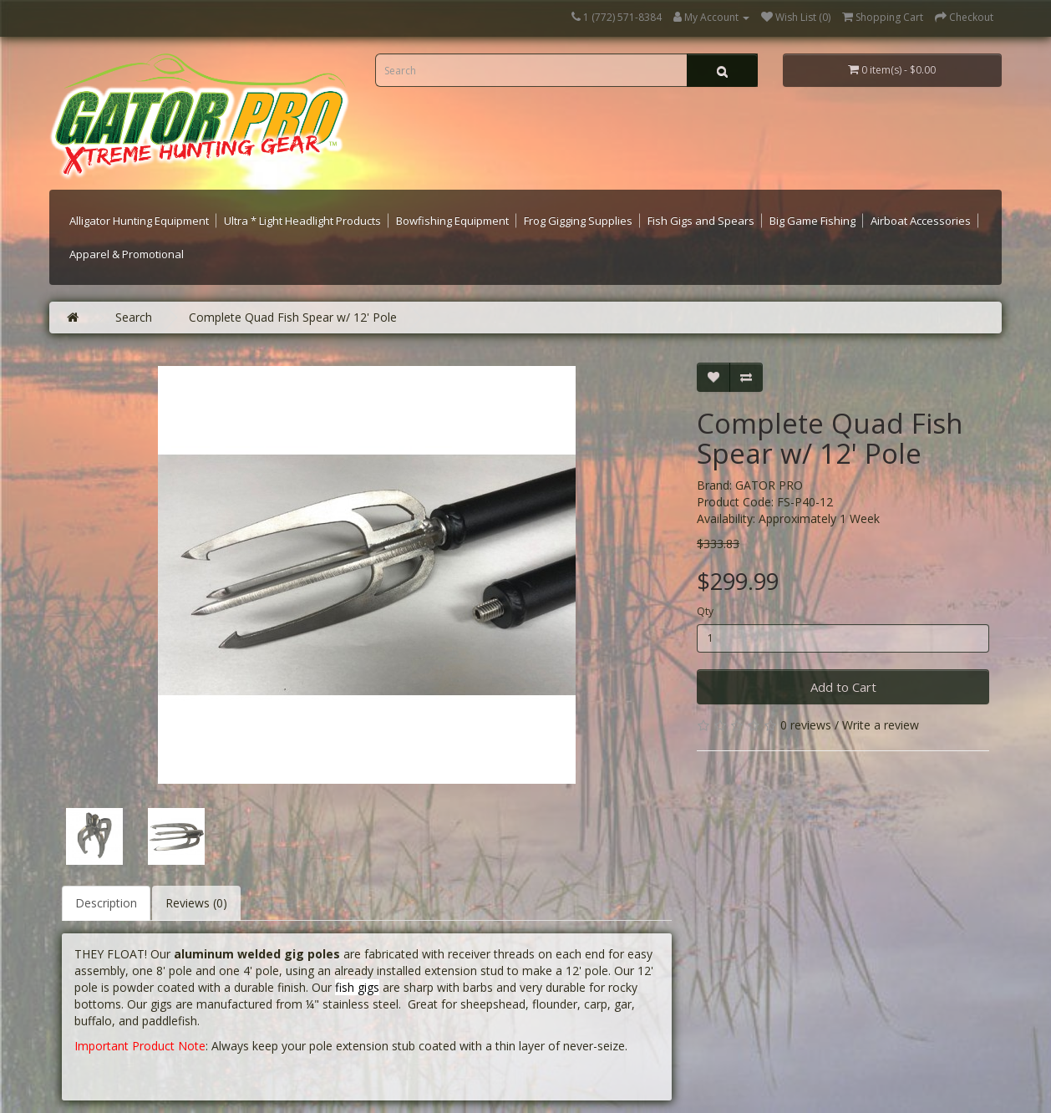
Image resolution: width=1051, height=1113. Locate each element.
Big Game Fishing (812, 220)
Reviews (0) (196, 903)
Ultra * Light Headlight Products (302, 220)
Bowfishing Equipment (452, 220)
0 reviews (805, 725)
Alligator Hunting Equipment (139, 220)
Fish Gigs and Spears (700, 220)
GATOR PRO (769, 485)
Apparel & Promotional (126, 254)
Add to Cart (843, 686)
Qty (705, 611)
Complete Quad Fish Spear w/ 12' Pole (293, 317)
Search (133, 317)
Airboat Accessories (921, 220)
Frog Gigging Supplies (578, 220)
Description (106, 903)
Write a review (880, 725)
